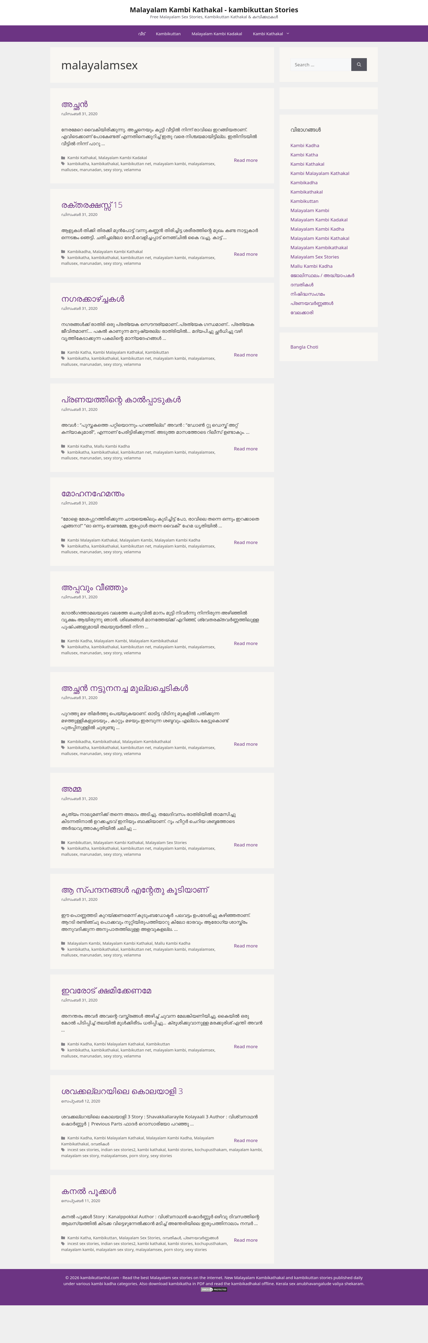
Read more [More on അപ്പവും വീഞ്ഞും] (246, 643)
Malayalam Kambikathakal (153, 640)
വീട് (141, 33)
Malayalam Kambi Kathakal (118, 251)
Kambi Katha (79, 352)
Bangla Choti (304, 347)
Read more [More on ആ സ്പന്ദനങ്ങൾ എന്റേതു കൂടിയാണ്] (246, 946)
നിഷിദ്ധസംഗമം (307, 294)
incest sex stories (83, 1149)
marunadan (90, 169)
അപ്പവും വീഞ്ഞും (94, 587)
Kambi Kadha (79, 446)
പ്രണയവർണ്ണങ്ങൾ (200, 1237)
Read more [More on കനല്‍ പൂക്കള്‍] (246, 1240)
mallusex (69, 169)
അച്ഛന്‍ (74, 103)
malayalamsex (201, 163)
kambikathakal (105, 163)
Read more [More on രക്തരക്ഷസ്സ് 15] (246, 254)
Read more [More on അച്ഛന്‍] (246, 160)
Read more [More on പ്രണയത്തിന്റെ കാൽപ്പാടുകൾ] (246, 448)
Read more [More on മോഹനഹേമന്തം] (246, 542)
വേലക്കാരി (301, 312)
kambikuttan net (136, 163)
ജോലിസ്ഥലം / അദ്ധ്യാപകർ (322, 275)
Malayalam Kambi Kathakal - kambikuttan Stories (214, 9)
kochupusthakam (211, 1149)
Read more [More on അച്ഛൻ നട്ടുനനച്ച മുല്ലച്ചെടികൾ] (246, 744)
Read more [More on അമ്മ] (246, 845)
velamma (132, 169)
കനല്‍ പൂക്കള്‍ (88, 1190)
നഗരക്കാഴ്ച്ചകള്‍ (92, 298)
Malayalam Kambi (136, 540)
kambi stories (180, 1149)
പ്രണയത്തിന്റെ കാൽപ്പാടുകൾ (121, 399)
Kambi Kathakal (274, 33)
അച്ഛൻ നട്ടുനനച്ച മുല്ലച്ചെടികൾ (124, 687)
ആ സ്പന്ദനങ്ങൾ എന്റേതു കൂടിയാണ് (134, 889)
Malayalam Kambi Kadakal (217, 33)
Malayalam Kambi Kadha (177, 540)
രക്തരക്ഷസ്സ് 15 (92, 204)
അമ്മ (71, 788)
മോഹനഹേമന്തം (92, 493)
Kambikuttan (168, 33)
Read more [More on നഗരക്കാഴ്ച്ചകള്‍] (246, 355)
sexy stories (161, 1155)
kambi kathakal (152, 1149)
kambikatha (78, 163)
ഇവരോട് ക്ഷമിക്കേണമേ (106, 990)
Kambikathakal (106, 741)
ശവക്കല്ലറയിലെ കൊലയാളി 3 (122, 1091)
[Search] (359, 64)
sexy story (112, 169)
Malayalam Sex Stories (166, 842)
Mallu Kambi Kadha (112, 446)
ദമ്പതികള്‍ (100, 1143)
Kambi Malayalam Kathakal (118, 352)
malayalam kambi (169, 163)
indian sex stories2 (118, 1149)
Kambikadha (79, 251)
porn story (138, 1155)
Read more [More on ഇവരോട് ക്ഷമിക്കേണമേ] (246, 1046)
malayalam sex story (80, 1155)
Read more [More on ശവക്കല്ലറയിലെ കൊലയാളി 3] (246, 1140)
